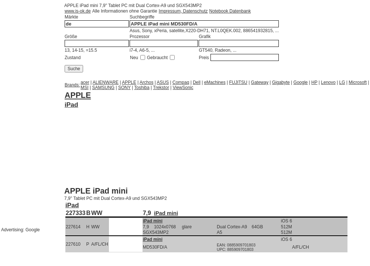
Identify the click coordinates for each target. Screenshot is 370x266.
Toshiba (141, 87)
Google (301, 82)
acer (84, 82)
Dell (197, 82)
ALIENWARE (106, 82)
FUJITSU (238, 82)
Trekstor (161, 87)
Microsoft (358, 82)
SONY (124, 87)
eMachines (215, 82)
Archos (146, 82)
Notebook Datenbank (230, 11)
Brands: (72, 85)
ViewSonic (183, 87)
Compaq (180, 82)
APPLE (129, 82)
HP (314, 82)
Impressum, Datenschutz (183, 11)
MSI (84, 87)
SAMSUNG (103, 87)
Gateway (259, 82)
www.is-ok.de (78, 11)
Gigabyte (281, 82)
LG (342, 82)
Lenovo (328, 82)
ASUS (163, 82)
